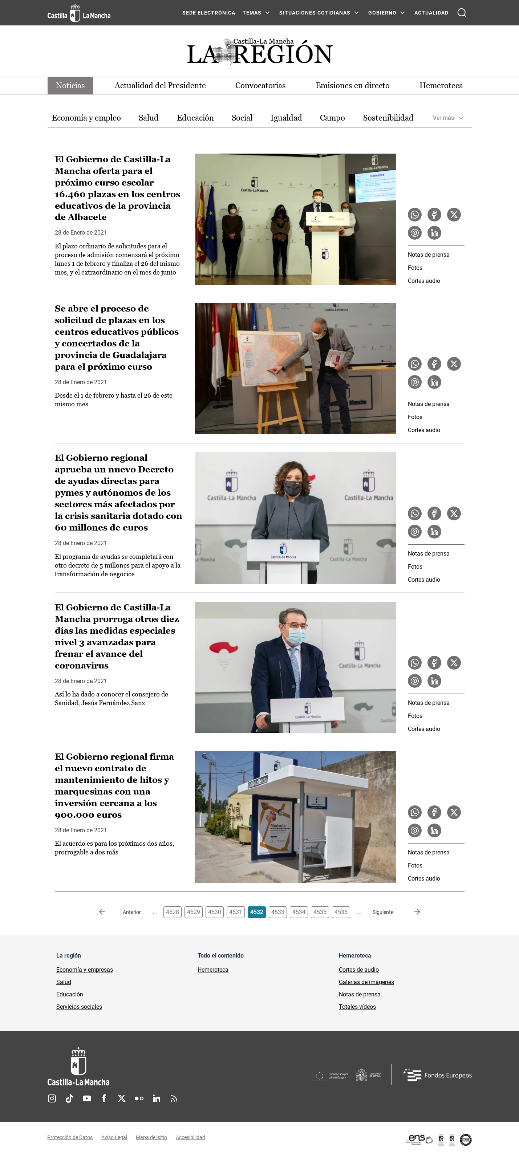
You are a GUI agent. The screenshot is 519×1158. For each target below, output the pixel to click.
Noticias (70, 85)
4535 (320, 912)
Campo (332, 117)
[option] (86, 118)
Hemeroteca (441, 85)
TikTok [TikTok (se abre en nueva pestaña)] (69, 1098)
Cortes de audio (359, 969)
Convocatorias (261, 85)
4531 (235, 912)
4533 (277, 912)
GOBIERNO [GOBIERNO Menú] (382, 13)
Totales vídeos (357, 1006)
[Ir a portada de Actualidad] (259, 53)
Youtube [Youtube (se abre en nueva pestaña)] (87, 1098)
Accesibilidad (191, 1137)
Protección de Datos (70, 1137)
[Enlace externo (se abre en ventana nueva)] (438, 1139)
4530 (214, 912)
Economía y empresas (84, 969)
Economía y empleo (86, 117)
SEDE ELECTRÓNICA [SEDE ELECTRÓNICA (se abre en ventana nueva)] (208, 13)
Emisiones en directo (353, 85)
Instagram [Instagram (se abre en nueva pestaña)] (52, 1098)
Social (242, 117)
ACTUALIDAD (431, 13)
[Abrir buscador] (462, 13)
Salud (149, 117)
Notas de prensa (429, 254)
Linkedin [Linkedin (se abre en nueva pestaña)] (156, 1098)
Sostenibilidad (388, 117)
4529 (193, 912)
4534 (298, 912)
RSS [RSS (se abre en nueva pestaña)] (174, 1098)
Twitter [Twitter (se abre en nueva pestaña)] (121, 1098)
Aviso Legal (114, 1137)
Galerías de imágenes (366, 982)
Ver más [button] (443, 118)
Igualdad (286, 117)
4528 (172, 912)
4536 (341, 912)
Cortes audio (424, 280)
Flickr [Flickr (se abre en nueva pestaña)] (139, 1098)
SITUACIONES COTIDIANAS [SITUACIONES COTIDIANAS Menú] (314, 13)
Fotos (415, 267)
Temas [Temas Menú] (252, 13)
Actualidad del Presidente (160, 85)
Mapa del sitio (151, 1137)
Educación (195, 117)
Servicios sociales (79, 1006)
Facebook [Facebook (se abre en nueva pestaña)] (104, 1098)
